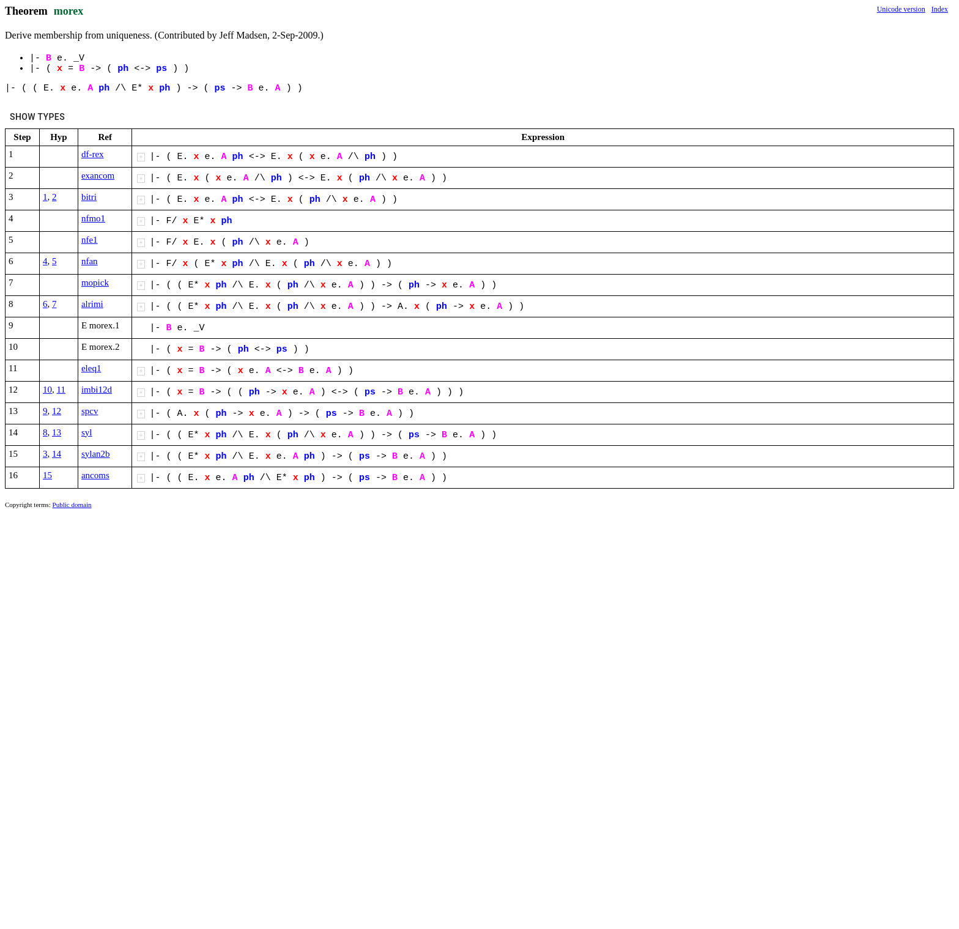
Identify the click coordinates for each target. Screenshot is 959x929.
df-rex (92, 154)
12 (56, 411)
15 (47, 475)
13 (56, 432)
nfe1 (89, 240)
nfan (89, 261)
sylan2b (95, 454)
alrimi (92, 304)
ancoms (95, 475)
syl (86, 432)
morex (69, 11)
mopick (95, 282)
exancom (97, 175)
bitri (89, 197)
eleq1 (91, 368)
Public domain (72, 504)
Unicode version (901, 9)
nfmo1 (93, 218)
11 (61, 389)
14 (56, 454)
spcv (89, 411)
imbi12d (96, 389)
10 (47, 389)
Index (939, 9)
